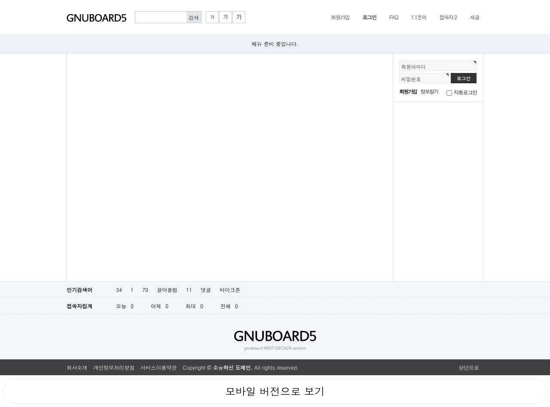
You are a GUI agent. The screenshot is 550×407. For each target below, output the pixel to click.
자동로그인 (465, 92)
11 (189, 289)
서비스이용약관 (159, 367)
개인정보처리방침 (113, 367)
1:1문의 (418, 17)
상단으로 (468, 367)
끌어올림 (167, 289)
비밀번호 (411, 79)
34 (119, 289)
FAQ (393, 17)
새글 (474, 17)
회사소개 (77, 367)
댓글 (206, 289)
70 (145, 289)
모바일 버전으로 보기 (275, 391)
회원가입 (340, 17)
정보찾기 (429, 91)
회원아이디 (413, 66)
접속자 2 (448, 17)
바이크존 (230, 289)
